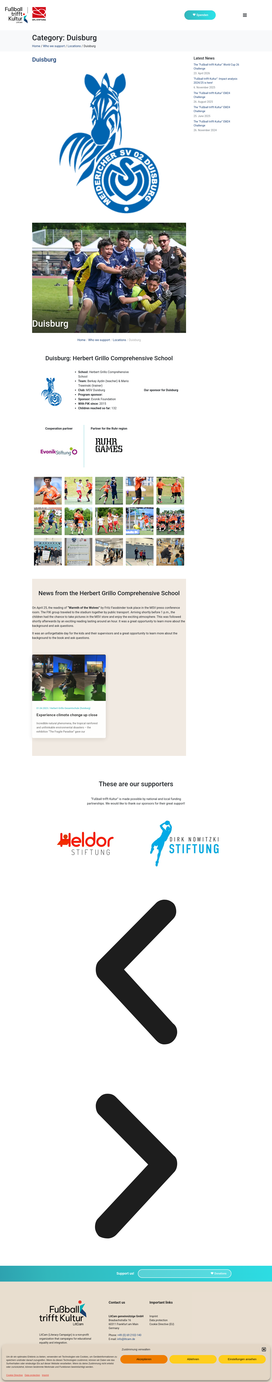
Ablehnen (193, 1359)
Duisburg (44, 59)
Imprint (45, 1375)
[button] (264, 1349)
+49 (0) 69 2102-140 (129, 1335)
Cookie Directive (14, 1375)
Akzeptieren (143, 1359)
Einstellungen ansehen (242, 1359)
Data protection (32, 1375)
